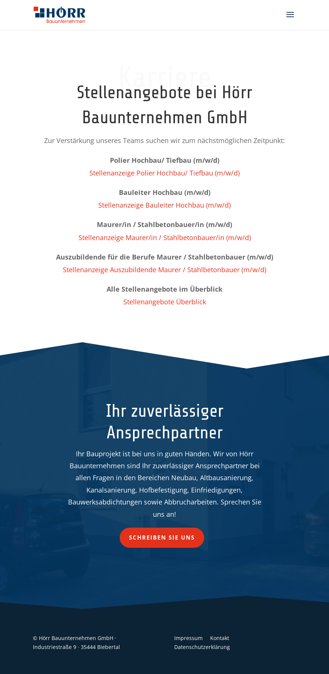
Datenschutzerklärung (202, 646)
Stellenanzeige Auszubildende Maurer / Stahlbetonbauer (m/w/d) (164, 269)
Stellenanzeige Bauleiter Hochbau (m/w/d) (164, 205)
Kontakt (219, 638)
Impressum (188, 638)
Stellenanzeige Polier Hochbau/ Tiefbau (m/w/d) (164, 172)
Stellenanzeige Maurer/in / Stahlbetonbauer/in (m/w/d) (165, 237)
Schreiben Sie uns (162, 537)
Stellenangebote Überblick (164, 301)
